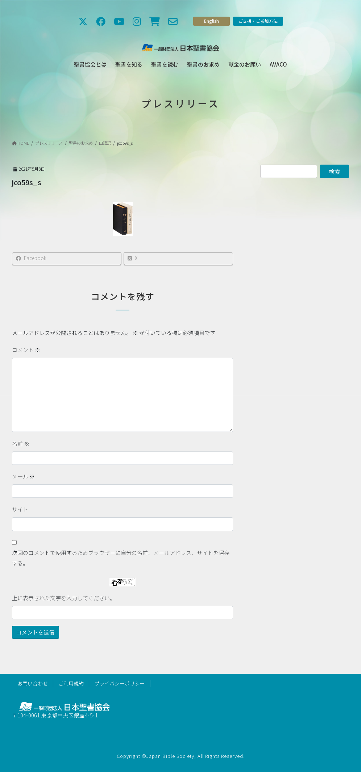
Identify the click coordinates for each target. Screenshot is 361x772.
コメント (26, 349)
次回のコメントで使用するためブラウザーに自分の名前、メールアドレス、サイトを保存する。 (120, 558)
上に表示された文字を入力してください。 (63, 598)
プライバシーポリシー (119, 683)
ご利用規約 (71, 683)
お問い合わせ (32, 683)
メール (23, 476)
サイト (20, 509)
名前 (20, 443)
